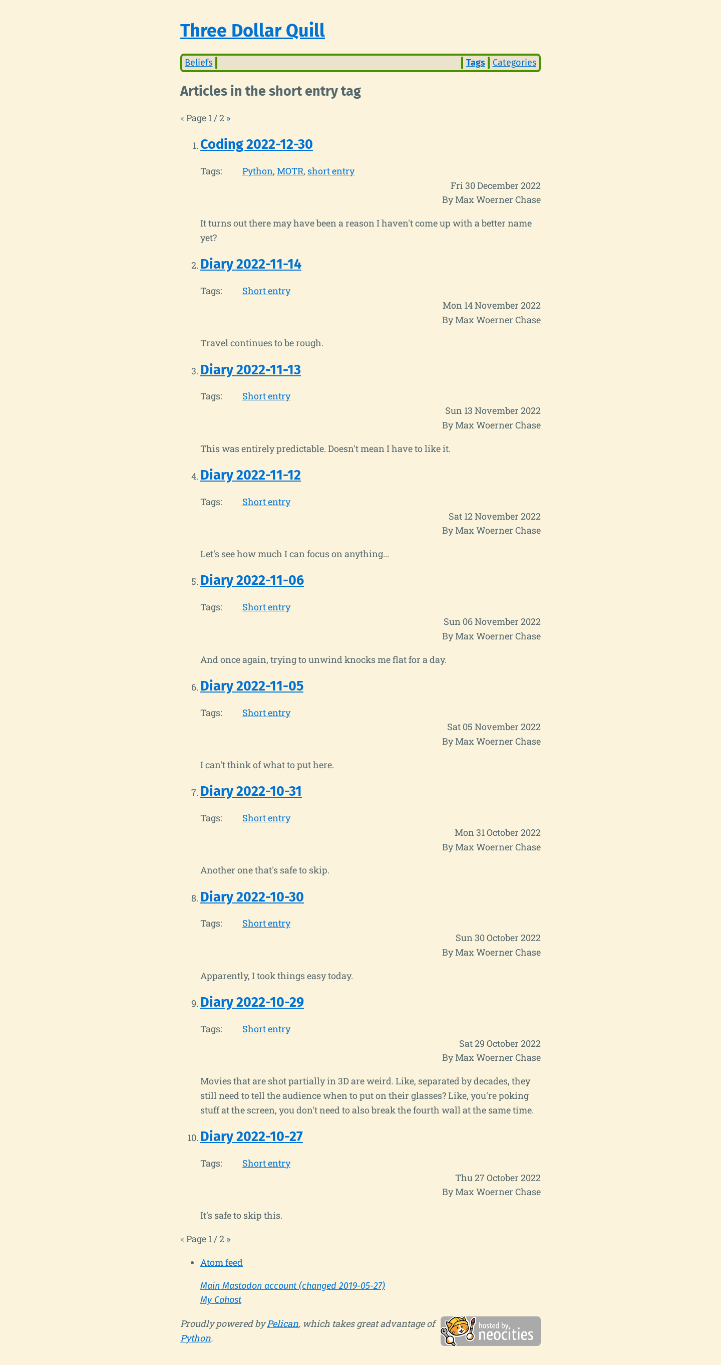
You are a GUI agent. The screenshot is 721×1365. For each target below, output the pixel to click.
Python (257, 171)
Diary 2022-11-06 (252, 580)
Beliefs (198, 62)
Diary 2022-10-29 (252, 1002)
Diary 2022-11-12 (250, 475)
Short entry (266, 291)
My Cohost (220, 1299)
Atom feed (221, 1262)
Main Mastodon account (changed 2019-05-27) (292, 1285)
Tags (475, 62)
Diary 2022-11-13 (250, 370)
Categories (514, 62)
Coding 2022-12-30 (256, 144)
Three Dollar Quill (252, 31)
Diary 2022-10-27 (251, 1136)
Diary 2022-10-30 (252, 897)
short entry (330, 171)
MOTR (290, 171)
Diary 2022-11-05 (251, 686)
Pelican (282, 1323)
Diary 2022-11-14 (250, 264)
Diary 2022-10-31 (251, 791)
